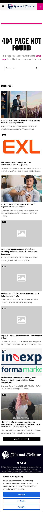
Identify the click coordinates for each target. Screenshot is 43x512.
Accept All (21, 495)
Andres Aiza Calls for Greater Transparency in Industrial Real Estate (20, 295)
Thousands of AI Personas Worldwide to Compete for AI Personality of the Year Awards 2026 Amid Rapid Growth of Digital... (21, 425)
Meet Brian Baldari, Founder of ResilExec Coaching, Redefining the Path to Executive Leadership (19, 252)
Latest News (6, 85)
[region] (21, 492)
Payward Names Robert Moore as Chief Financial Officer (21, 337)
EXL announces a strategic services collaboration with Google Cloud (16, 163)
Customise (21, 501)
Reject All (21, 507)
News (4, 93)
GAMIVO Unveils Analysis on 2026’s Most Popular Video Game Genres (18, 205)
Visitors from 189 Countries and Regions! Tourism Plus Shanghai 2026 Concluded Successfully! (18, 380)
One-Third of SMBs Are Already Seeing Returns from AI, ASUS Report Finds (20, 121)
